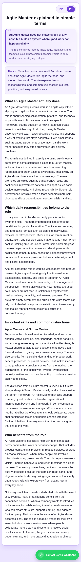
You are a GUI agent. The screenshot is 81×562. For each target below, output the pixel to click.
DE (61, 9)
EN (71, 9)
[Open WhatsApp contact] (57, 555)
